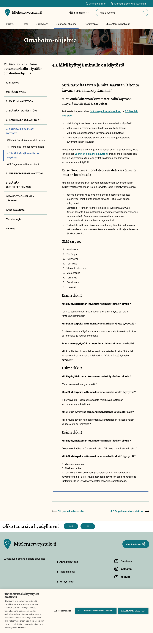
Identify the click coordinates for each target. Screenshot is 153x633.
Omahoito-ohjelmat (66, 23)
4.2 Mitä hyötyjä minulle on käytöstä (23, 155)
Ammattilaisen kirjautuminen (128, 3)
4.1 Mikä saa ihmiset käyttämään (25, 146)
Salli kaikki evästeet (133, 611)
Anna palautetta (15, 209)
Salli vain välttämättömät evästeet (96, 611)
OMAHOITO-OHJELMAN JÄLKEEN (20, 198)
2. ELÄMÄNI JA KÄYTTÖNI (21, 110)
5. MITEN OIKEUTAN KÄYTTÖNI (24, 173)
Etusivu (10, 23)
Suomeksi (78, 14)
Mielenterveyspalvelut (118, 23)
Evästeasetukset (62, 611)
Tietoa (24, 23)
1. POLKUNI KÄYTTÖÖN (19, 101)
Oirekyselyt (42, 23)
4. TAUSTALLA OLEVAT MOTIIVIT (20, 131)
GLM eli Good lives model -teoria (26, 140)
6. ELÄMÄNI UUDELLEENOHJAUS (18, 184)
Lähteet (10, 228)
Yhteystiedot (63, 581)
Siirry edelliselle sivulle (68, 511)
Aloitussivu (12, 82)
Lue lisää (22, 627)
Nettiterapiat (91, 23)
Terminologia (13, 219)
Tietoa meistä (64, 571)
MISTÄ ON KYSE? (16, 91)
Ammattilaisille (96, 3)
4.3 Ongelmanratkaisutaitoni (23, 164)
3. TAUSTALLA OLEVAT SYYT (23, 119)
